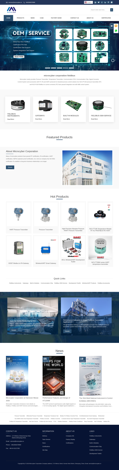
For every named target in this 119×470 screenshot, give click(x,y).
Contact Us (74, 18)
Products (20, 18)
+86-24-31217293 (14, 448)
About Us (90, 18)
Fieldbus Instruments (96, 436)
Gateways (92, 439)
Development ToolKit (95, 453)
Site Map (45, 450)
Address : (8, 436)
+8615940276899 (30, 2)
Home (8, 18)
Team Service (46, 439)
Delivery (44, 436)
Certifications (46, 446)
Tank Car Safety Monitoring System (23, 321)
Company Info (70, 436)
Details (10, 167)
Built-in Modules (94, 443)
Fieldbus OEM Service (96, 450)
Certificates (106, 18)
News (33, 18)
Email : (8, 441)
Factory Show (56, 18)
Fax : (7, 448)
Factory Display (70, 439)
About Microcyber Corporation (24, 151)
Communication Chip (96, 446)
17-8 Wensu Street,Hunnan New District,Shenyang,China (21, 436)
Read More (10, 119)
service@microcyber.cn (15, 2)
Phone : (8, 445)
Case (42, 18)
